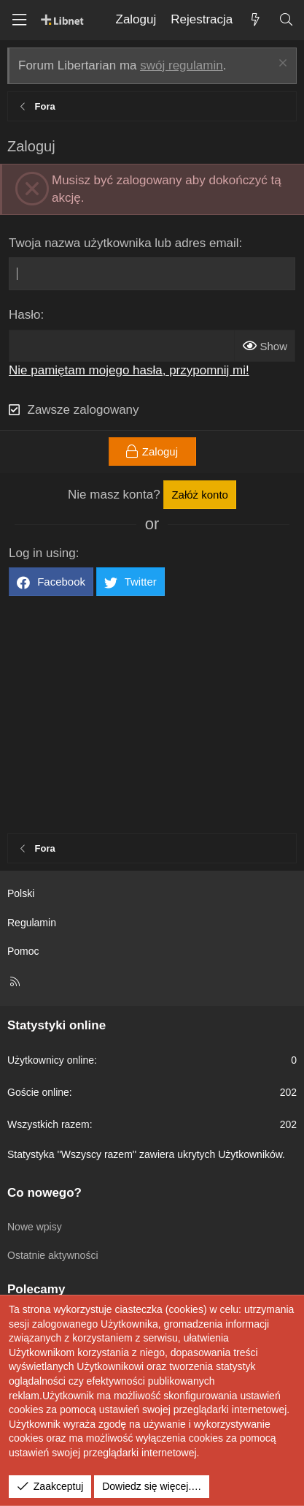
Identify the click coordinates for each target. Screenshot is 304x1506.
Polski (20, 893)
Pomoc (23, 951)
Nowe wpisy (34, 1227)
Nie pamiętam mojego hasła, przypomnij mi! (129, 370)
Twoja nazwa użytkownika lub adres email (124, 243)
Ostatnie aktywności (52, 1255)
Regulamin (31, 922)
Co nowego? (44, 1193)
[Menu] (19, 20)
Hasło (24, 315)
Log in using (42, 553)
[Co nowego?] (255, 20)
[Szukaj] (285, 20)
